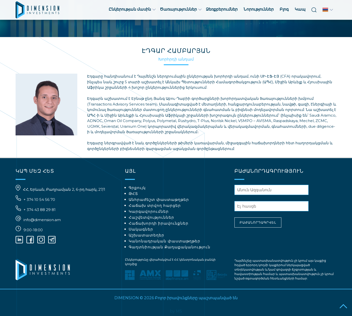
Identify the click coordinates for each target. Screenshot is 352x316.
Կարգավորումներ (149, 211)
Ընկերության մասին (132, 9)
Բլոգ (284, 9)
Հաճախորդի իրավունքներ (158, 223)
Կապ (300, 9)
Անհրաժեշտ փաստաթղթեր (159, 199)
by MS (176, 311)
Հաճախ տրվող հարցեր (155, 205)
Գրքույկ (137, 187)
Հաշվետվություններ (151, 217)
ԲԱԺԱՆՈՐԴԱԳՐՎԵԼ (258, 222)
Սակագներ (141, 229)
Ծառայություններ (181, 9)
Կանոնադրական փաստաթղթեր (164, 241)
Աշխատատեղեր (146, 235)
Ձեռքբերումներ (222, 9)
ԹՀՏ (133, 193)
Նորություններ (259, 9)
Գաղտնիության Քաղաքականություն (169, 247)
